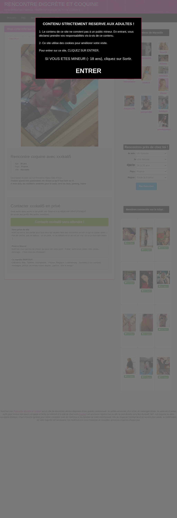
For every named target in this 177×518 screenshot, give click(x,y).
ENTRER (88, 70)
